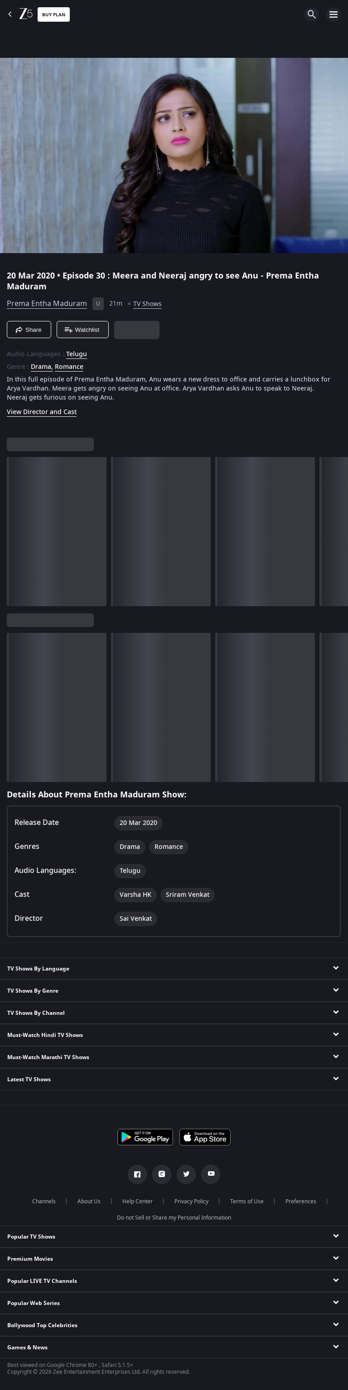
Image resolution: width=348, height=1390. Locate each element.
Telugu (76, 354)
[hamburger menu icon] (333, 14)
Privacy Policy (191, 1201)
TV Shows (147, 304)
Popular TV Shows (31, 1236)
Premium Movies (30, 1259)
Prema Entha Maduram (47, 303)
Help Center (137, 1201)
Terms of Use (247, 1201)
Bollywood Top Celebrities (42, 1325)
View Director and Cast (42, 412)
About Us (89, 1201)
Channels (44, 1201)
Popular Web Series (33, 1303)
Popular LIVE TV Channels (42, 1281)
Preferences (300, 1201)
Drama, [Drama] (42, 367)
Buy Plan (53, 14)
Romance (69, 367)
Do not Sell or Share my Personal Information (174, 1218)
